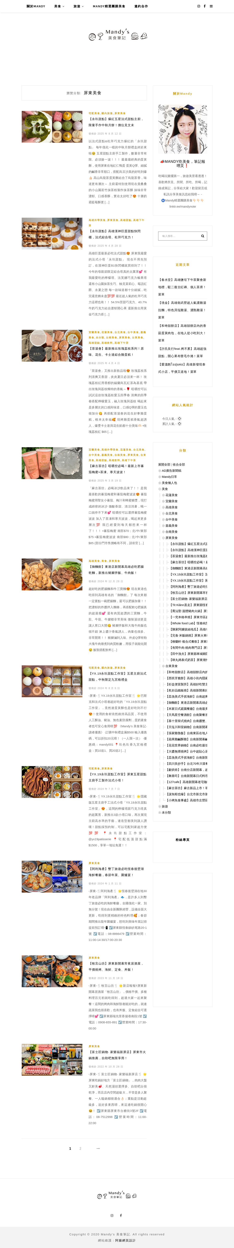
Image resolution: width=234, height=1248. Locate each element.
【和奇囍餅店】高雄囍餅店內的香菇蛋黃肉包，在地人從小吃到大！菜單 (182, 333)
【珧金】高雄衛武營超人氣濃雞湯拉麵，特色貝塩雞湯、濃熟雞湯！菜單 (182, 310)
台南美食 (111, 337)
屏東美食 (120, 113)
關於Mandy (36, 6)
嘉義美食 (107, 455)
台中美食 (133, 332)
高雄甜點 (126, 220)
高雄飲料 (107, 342)
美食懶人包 (169, 483)
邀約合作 (141, 6)
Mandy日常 (169, 476)
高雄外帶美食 (97, 220)
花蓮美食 (107, 332)
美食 (57, 6)
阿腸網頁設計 (125, 1240)
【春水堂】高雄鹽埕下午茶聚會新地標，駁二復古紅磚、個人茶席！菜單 (182, 287)
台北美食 (120, 332)
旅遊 (77, 6)
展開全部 (164, 464)
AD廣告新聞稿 (171, 470)
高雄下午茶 (121, 342)
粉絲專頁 (183, 839)
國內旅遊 (107, 113)
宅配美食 (94, 113)
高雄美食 (94, 561)
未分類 (100, 337)
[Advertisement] (182, 940)
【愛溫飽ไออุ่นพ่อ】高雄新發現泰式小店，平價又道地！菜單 (182, 368)
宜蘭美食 (94, 332)
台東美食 (137, 337)
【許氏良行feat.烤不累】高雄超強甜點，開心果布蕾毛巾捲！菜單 (182, 352)
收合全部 (179, 464)
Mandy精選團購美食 (109, 6)
